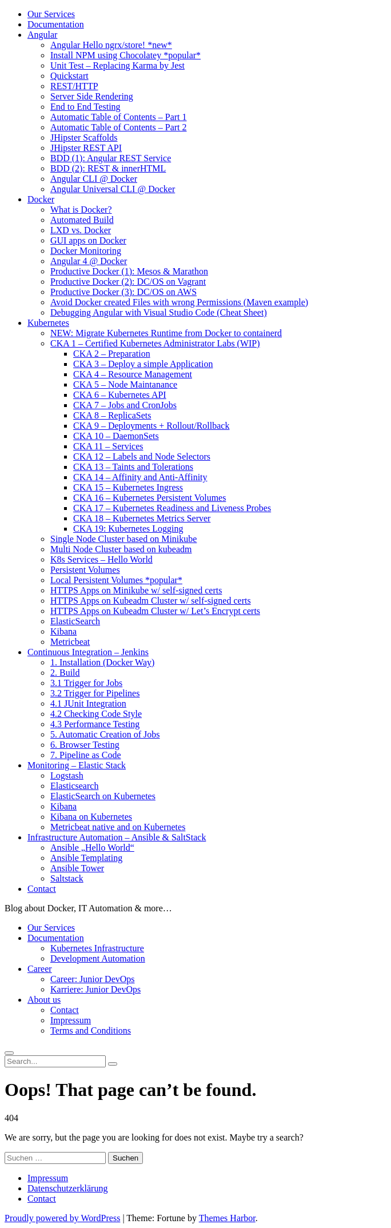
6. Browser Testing (84, 744)
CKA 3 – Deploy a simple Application (143, 364)
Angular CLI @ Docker (93, 179)
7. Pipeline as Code (85, 755)
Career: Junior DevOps (92, 979)
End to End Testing (85, 106)
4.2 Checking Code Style (96, 714)
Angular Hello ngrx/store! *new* (111, 45)
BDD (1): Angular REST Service (110, 158)
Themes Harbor (227, 1218)
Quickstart (69, 76)
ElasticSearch (75, 621)
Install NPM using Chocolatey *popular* (125, 55)
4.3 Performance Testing (94, 724)
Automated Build (82, 220)
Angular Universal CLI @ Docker (112, 189)
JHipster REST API (86, 148)
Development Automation (97, 958)
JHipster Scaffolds (83, 137)
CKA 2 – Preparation (111, 353)
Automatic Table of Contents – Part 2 (118, 127)
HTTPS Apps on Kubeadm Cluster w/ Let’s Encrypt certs (155, 611)
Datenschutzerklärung (67, 1188)
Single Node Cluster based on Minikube (123, 539)
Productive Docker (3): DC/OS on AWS (123, 292)
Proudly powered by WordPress (62, 1218)
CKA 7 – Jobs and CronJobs (125, 405)
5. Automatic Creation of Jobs (105, 734)
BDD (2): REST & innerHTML (108, 168)
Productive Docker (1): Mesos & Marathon (129, 271)
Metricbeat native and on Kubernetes (117, 827)
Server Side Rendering (91, 96)
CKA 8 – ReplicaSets (112, 415)
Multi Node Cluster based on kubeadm (121, 549)
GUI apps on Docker (88, 240)
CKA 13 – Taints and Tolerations (133, 467)
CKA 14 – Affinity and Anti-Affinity (140, 477)
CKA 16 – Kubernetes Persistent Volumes (149, 498)
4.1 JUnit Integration (88, 703)
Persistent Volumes (85, 570)
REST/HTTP (74, 86)
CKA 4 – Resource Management (132, 374)
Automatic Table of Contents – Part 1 (118, 117)
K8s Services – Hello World (101, 559)
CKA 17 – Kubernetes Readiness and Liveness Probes (172, 508)
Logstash (66, 775)
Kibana (63, 631)
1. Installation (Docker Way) (102, 662)
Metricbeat (70, 642)
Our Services (51, 14)
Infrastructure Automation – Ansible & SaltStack (116, 837)
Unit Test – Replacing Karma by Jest (117, 65)
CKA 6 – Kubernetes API (119, 395)
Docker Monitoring (85, 251)
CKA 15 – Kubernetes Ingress (128, 487)
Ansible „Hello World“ (92, 847)
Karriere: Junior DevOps (95, 989)
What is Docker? (81, 209)
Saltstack (66, 878)
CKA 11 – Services (108, 446)
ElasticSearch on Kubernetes (102, 796)
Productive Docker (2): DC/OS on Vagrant (128, 281)
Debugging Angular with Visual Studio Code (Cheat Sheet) (158, 312)
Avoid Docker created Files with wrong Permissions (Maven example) (179, 302)
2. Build (65, 672)
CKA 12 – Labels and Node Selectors (141, 456)
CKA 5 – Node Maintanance (125, 384)
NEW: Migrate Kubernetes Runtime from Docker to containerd (166, 333)
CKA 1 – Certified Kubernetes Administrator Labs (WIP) (155, 343)
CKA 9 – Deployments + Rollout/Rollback (151, 425)
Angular (42, 34)
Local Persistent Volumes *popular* (116, 580)
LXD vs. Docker (80, 230)
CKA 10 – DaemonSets (116, 436)
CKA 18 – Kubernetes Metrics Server (141, 518)
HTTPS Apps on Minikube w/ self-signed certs (136, 590)
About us (44, 999)
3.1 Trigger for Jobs (86, 683)
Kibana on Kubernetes (91, 817)
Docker (40, 199)
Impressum (70, 1020)
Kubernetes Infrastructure (97, 948)
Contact (41, 889)
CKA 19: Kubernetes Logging (128, 528)
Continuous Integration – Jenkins (88, 652)
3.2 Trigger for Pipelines (94, 693)
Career (39, 969)
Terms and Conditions (90, 1030)
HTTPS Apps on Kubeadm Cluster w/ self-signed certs (150, 600)
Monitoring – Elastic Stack (76, 765)
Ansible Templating (86, 858)
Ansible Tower (77, 868)
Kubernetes (48, 323)
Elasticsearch (74, 786)
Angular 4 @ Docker (88, 261)
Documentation (55, 24)
